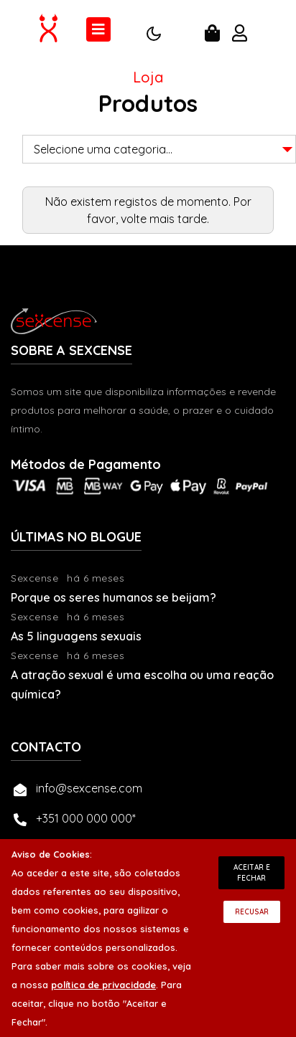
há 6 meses (95, 578)
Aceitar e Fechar (251, 873)
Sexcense (34, 578)
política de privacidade (103, 984)
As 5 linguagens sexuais (76, 636)
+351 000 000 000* (86, 818)
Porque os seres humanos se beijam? (113, 597)
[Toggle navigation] (98, 29)
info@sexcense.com (89, 788)
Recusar (252, 912)
